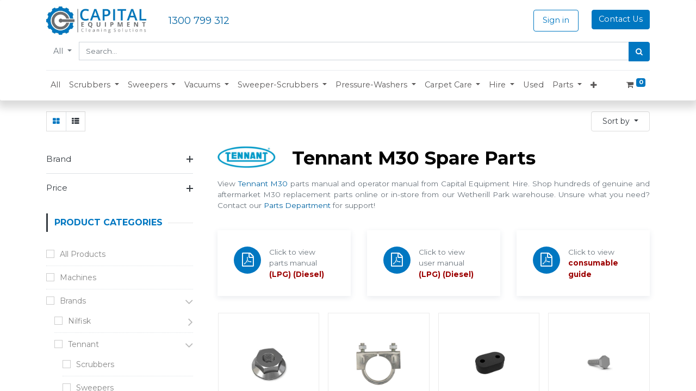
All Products (82, 254)
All (59, 51)
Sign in (556, 20)
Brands (73, 301)
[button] (94, 85)
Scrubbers (95, 364)
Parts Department (297, 205)
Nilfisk (79, 321)
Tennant (83, 344)
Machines (78, 277)
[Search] (639, 51)
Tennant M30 (263, 183)
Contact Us (621, 19)
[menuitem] (55, 85)
